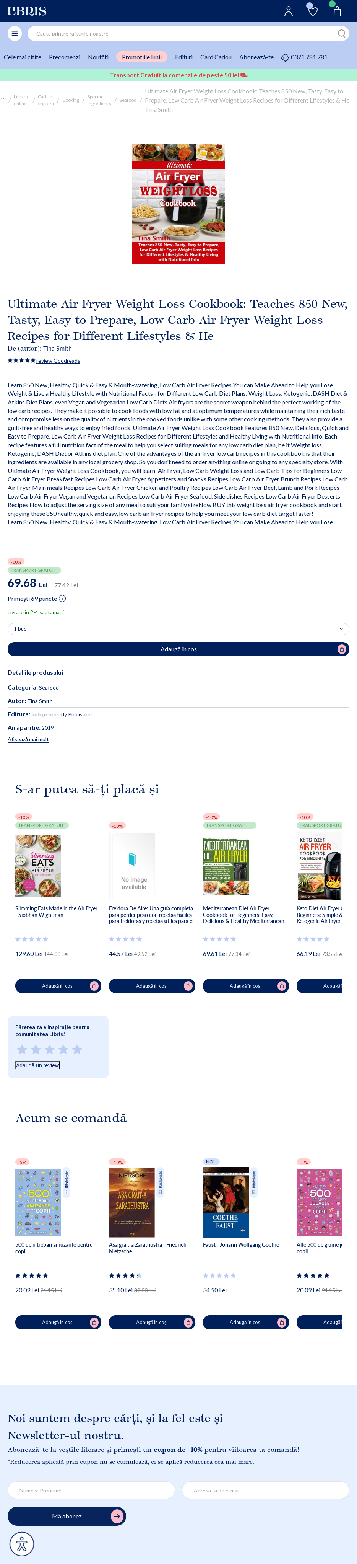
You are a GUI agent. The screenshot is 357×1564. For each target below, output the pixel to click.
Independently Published (50, 714)
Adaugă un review (37, 1065)
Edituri (184, 56)
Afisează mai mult (28, 739)
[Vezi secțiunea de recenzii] (32, 939)
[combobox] (188, 33)
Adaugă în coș (70, 986)
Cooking (70, 100)
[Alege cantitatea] (178, 629)
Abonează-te (256, 56)
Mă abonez (87, 1516)
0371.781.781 (304, 56)
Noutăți (98, 56)
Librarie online (21, 100)
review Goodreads (58, 360)
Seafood (128, 100)
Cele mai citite (22, 56)
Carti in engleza (46, 100)
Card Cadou (216, 56)
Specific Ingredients (99, 100)
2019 (31, 727)
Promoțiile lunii (142, 56)
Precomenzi (64, 56)
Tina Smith (57, 348)
